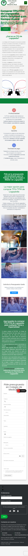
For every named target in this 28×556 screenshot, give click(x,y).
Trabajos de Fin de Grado (11, 346)
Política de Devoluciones (14, 542)
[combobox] (14, 412)
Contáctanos (9, 369)
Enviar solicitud (8, 475)
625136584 (4, 533)
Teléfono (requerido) (11, 502)
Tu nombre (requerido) (11, 496)
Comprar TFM (14, 282)
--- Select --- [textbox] (7, 412)
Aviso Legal (7, 543)
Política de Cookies (5, 542)
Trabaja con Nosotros (7, 535)
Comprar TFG (14, 234)
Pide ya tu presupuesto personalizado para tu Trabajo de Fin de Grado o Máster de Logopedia (14, 177)
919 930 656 (17, 533)
